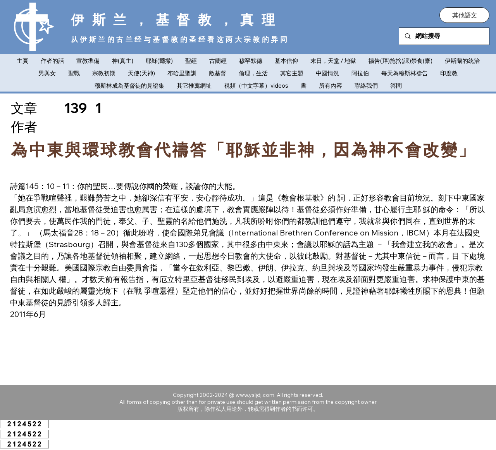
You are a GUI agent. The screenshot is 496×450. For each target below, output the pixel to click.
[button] (464, 15)
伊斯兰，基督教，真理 (177, 19)
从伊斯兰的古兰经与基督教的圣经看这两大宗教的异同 (180, 39)
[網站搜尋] (444, 36)
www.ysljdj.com (255, 394)
